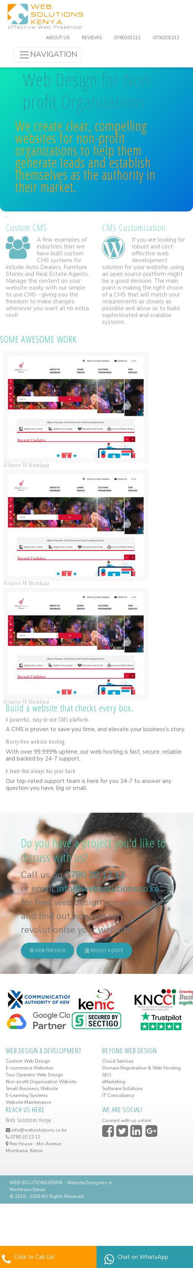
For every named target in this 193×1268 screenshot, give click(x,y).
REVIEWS (92, 38)
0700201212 (166, 38)
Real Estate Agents (62, 270)
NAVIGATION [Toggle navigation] (48, 55)
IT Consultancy (118, 1095)
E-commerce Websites (30, 1068)
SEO (106, 1075)
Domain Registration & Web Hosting (141, 1068)
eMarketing (113, 1082)
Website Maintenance (28, 1102)
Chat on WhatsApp (142, 1257)
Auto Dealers (43, 263)
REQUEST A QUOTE (104, 950)
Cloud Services (118, 1061)
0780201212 (127, 38)
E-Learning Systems (27, 1095)
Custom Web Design (28, 1061)
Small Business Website (32, 1088)
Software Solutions (122, 1088)
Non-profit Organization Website (41, 1082)
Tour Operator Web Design (34, 1075)
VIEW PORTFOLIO (47, 950)
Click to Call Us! (34, 1257)
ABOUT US (58, 38)
